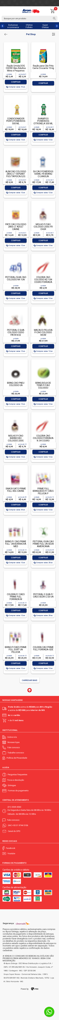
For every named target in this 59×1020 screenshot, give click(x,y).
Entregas (12, 785)
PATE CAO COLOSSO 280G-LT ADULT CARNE (15, 226)
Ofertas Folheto (29, 26)
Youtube (11, 853)
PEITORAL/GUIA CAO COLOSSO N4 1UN (15, 278)
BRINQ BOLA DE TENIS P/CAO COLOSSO (43, 385)
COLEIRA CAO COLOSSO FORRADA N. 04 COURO (43, 438)
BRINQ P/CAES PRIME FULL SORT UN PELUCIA (16, 649)
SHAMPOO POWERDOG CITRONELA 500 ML (43, 121)
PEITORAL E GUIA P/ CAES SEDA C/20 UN (43, 595)
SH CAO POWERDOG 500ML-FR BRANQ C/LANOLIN (43, 174)
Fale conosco (13, 747)
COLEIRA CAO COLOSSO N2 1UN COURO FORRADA (43, 279)
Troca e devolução (15, 780)
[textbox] (29, 18)
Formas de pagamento (18, 790)
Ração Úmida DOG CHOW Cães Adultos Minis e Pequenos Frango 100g (16, 69)
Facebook (10, 848)
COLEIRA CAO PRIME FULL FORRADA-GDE (43, 648)
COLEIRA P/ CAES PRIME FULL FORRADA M (16, 596)
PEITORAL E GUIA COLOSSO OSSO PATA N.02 (15, 332)
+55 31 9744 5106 (20, 825)
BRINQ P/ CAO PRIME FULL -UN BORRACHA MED (15, 544)
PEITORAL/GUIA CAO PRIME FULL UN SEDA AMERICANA (43, 544)
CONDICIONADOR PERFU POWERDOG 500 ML (15, 121)
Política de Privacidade (17, 758)
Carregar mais (29, 680)
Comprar (15, 82)
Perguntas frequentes (17, 774)
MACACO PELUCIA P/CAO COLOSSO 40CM (43, 332)
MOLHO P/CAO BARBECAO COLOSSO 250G (16, 438)
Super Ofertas (45, 26)
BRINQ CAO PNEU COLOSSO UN (15, 384)
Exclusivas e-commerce (13, 26)
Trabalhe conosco (16, 752)
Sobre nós (12, 737)
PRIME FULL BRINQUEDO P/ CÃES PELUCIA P (43, 491)
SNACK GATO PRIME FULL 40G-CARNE (16, 489)
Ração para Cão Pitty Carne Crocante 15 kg (43, 66)
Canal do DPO (14, 831)
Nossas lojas (14, 742)
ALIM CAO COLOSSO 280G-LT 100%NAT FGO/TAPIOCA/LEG (16, 174)
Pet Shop (31, 34)
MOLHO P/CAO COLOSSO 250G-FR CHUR (43, 226)
